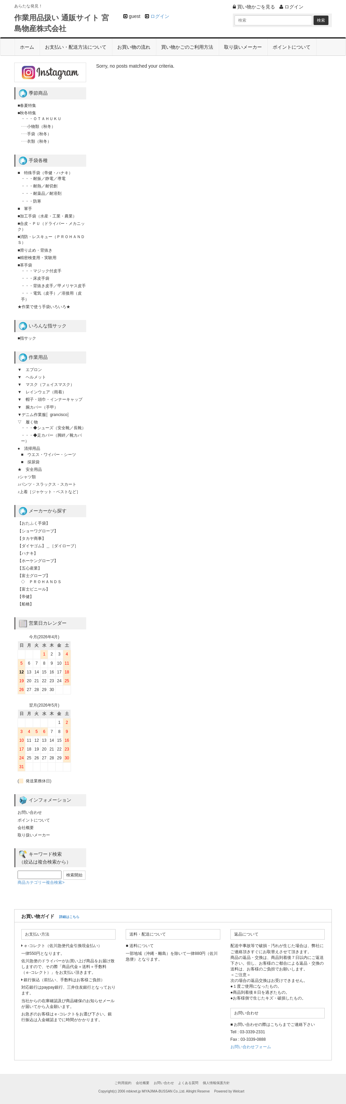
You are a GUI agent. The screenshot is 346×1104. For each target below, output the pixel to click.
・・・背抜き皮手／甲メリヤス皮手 (53, 285)
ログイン (159, 16)
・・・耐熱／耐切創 (39, 186)
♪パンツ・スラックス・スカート (47, 484)
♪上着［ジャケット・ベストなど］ (49, 491)
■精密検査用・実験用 (37, 257)
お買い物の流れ (133, 47)
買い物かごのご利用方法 (187, 47)
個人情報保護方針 (216, 1083)
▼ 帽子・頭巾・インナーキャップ (50, 399)
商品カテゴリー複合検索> (41, 882)
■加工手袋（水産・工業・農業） (47, 216)
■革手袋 (25, 265)
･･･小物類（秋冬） (38, 126)
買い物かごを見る (254, 6)
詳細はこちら (69, 917)
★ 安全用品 (30, 469)
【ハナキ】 (28, 553)
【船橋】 (26, 604)
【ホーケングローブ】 (38, 560)
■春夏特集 (27, 105)
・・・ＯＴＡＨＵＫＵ (41, 118)
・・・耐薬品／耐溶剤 (41, 193)
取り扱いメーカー (243, 47)
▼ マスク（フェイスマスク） (46, 384)
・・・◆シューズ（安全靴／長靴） (53, 428)
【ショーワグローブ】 (38, 531)
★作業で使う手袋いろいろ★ (44, 306)
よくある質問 (188, 1083)
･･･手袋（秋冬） (36, 134)
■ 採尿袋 (30, 462)
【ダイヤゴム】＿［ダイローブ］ (48, 546)
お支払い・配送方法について (75, 47)
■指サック (27, 338)
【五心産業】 (30, 568)
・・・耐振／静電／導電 (43, 178)
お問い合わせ (30, 812)
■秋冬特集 (27, 113)
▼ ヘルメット (32, 377)
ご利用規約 (123, 1083)
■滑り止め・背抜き (35, 250)
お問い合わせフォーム (250, 1046)
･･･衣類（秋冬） (36, 141)
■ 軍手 (25, 208)
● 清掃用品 (29, 448)
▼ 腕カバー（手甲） (38, 407)
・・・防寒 (31, 201)
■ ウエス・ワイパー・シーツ (48, 454)
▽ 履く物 (28, 422)
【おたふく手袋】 (34, 523)
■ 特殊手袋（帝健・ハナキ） (45, 172)
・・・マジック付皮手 (41, 271)
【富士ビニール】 (34, 589)
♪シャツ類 (27, 477)
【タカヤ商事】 (32, 538)
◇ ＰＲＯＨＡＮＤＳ (41, 581)
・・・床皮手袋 (35, 278)
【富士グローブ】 (34, 575)
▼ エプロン (30, 369)
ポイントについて (292, 47)
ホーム (27, 47)
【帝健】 (26, 596)
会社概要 (26, 827)
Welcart (238, 1091)
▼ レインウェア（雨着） (42, 392)
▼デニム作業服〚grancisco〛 (44, 414)
